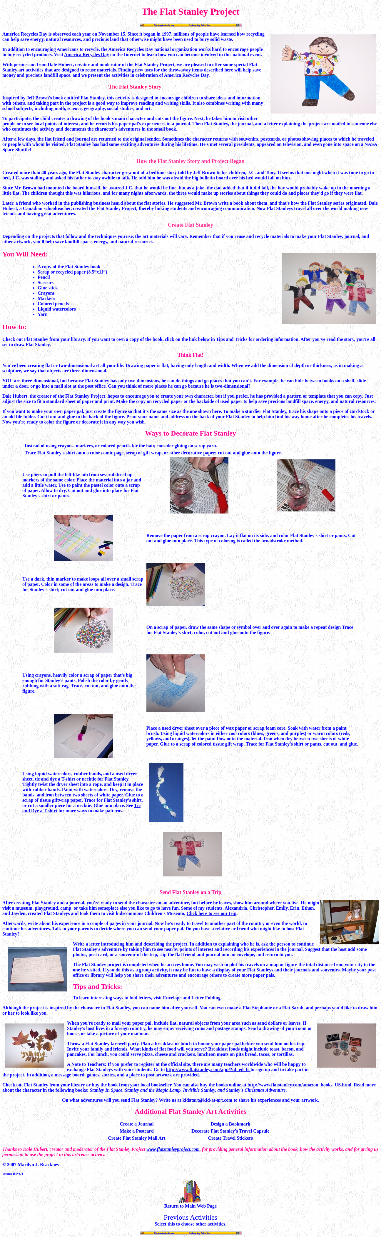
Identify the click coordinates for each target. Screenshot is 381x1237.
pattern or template (306, 396)
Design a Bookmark (230, 1123)
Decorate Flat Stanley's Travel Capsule (230, 1130)
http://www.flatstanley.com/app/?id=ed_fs (208, 1069)
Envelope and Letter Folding (191, 997)
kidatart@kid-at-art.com (207, 1100)
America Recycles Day (86, 54)
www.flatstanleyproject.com (173, 1149)
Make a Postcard (137, 1130)
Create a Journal (136, 1123)
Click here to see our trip (212, 913)
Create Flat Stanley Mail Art (136, 1138)
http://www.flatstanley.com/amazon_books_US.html (299, 1084)
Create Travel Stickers (230, 1138)
